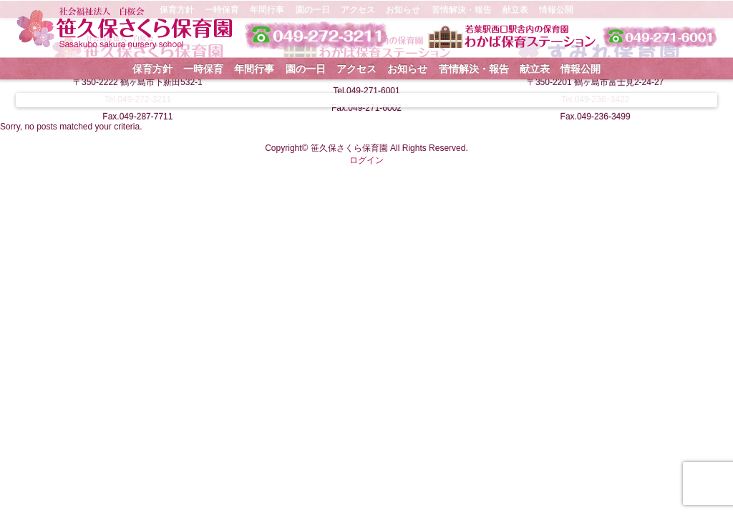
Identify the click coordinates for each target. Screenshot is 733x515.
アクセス (356, 68)
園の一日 (306, 68)
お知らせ (407, 68)
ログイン (366, 160)
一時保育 (203, 68)
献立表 (535, 68)
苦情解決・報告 (474, 68)
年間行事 (254, 68)
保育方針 (152, 68)
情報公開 (580, 68)
